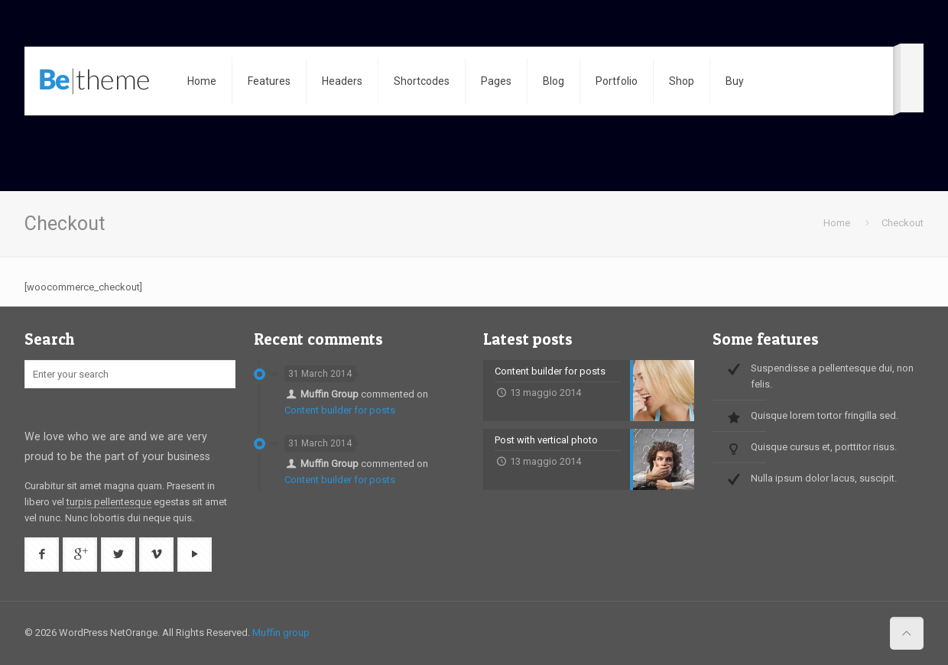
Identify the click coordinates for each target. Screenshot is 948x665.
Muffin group (281, 632)
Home (836, 223)
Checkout (902, 223)
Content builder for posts (339, 410)
